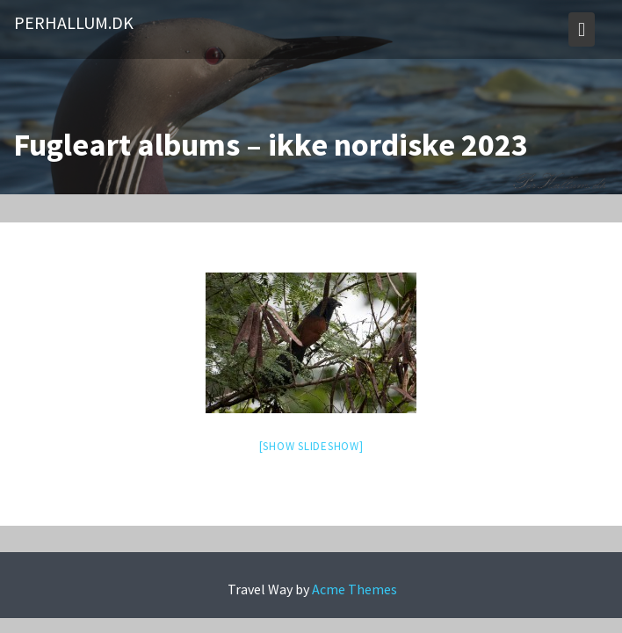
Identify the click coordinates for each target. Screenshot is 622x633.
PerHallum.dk (74, 22)
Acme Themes (354, 589)
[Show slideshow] (311, 446)
